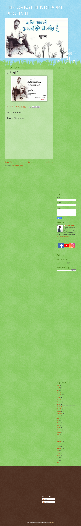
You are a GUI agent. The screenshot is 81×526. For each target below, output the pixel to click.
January (59, 404)
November (59, 409)
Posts (45, 499)
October (59, 392)
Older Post (49, 162)
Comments (46, 502)
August (58, 415)
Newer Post (9, 162)
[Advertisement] (66, 111)
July (58, 418)
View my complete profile (63, 236)
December (59, 406)
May (58, 450)
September (59, 394)
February (59, 401)
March (58, 388)
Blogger (52, 522)
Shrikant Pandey (70, 225)
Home (30, 162)
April (58, 385)
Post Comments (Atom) (17, 165)
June (58, 390)
